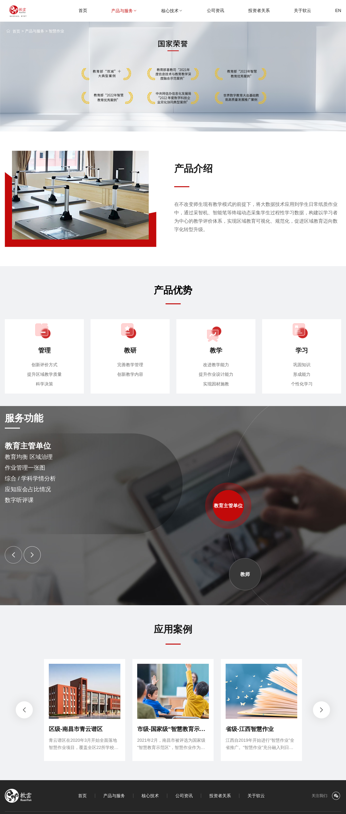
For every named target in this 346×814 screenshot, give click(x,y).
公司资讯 (215, 10)
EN (338, 10)
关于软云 (302, 10)
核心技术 (172, 10)
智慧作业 (56, 31)
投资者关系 (259, 10)
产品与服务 (124, 10)
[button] (13, 554)
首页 (83, 10)
